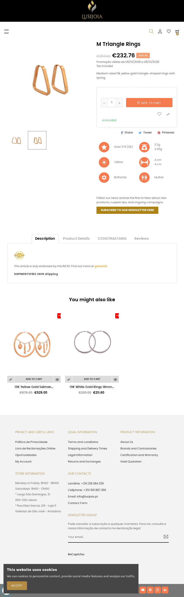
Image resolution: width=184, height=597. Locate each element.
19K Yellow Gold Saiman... (34, 387)
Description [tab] (45, 238)
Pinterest (168, 132)
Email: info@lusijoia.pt (83, 496)
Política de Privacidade (31, 442)
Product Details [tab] (76, 238)
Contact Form (77, 503)
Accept (17, 585)
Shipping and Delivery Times (87, 448)
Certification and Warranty (139, 455)
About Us (126, 442)
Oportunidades (26, 455)
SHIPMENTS (22, 274)
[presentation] (120, 557)
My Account (23, 461)
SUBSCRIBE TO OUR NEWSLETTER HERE (127, 210)
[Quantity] (112, 102)
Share (129, 132)
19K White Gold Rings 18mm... (92, 387)
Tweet (147, 132)
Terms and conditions (83, 442)
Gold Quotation (131, 461)
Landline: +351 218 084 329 (86, 483)
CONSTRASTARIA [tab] (112, 238)
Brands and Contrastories (138, 448)
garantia (101, 266)
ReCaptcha (76, 554)
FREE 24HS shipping (44, 274)
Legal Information (80, 455)
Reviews (141, 238)
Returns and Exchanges (84, 461)
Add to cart (149, 103)
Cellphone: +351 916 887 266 (87, 490)
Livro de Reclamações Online (35, 448)
